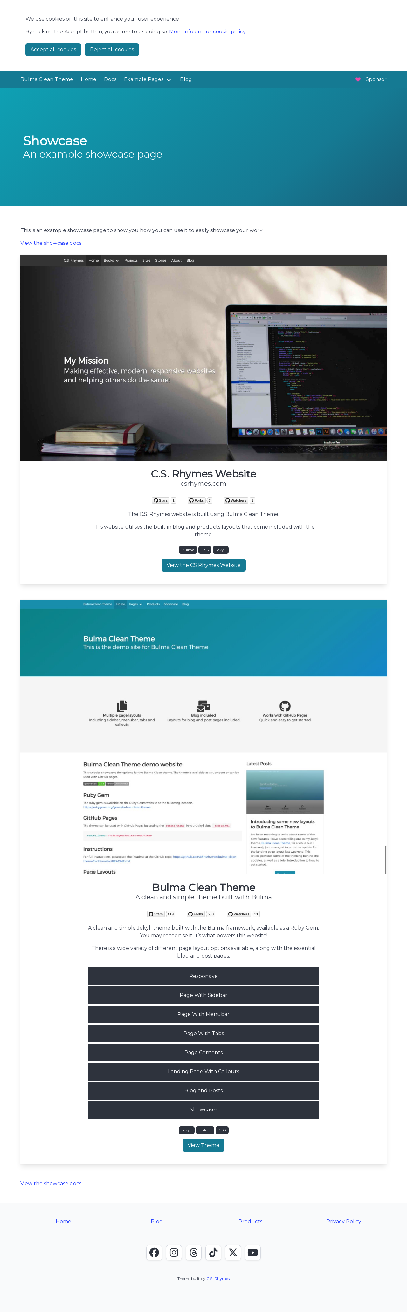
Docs (110, 79)
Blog (186, 79)
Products (250, 1222)
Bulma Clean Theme (46, 79)
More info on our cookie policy (207, 32)
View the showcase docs (50, 243)
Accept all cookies (53, 49)
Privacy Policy (343, 1222)
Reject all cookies (112, 49)
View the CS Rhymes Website (204, 565)
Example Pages (143, 79)
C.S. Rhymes (218, 1278)
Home (88, 79)
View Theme (203, 1145)
